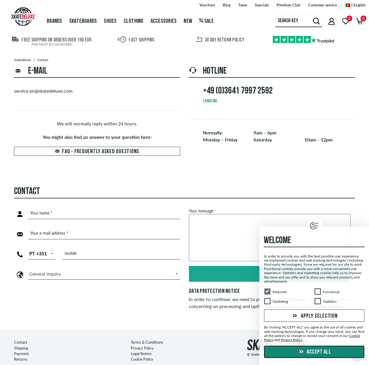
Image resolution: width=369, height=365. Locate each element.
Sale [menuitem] (206, 21)
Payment (21, 343)
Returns (20, 348)
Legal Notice (141, 343)
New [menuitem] (188, 21)
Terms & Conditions (147, 331)
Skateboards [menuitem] (83, 21)
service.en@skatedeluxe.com (43, 91)
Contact (20, 331)
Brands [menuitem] (54, 21)
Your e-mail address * (49, 233)
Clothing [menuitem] (134, 21)
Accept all (314, 352)
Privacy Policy (142, 337)
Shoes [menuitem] (110, 21)
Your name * (41, 212)
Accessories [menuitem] (164, 21)
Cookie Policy (142, 348)
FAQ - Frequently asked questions (100, 152)
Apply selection (314, 316)
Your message (202, 210)
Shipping (21, 337)
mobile (71, 253)
